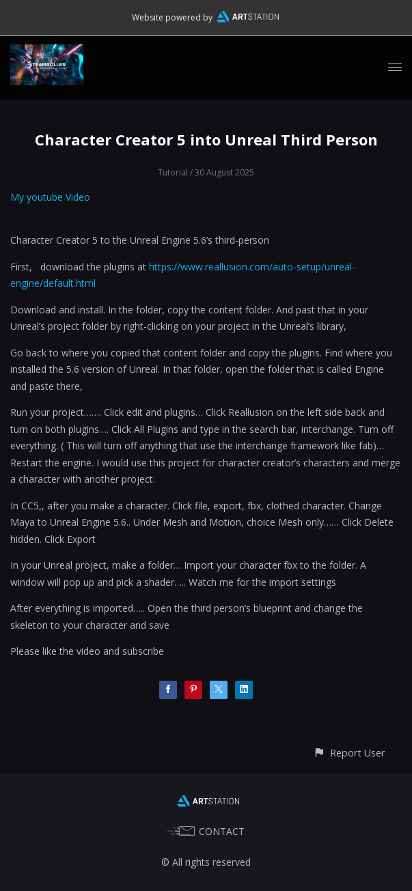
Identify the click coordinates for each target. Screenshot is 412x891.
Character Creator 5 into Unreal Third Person (206, 139)
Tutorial (173, 172)
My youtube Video (51, 196)
